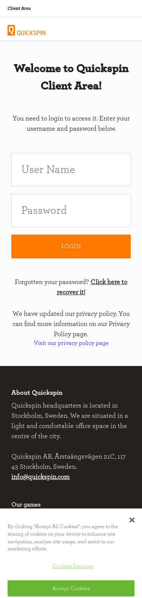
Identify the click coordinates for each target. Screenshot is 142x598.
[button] (132, 521)
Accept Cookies (71, 589)
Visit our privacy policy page (71, 343)
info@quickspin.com (40, 477)
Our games (26, 505)
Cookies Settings (73, 567)
